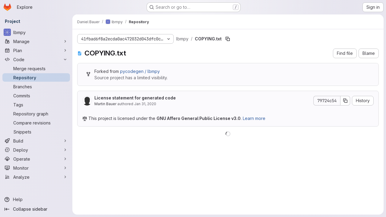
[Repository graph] (36, 113)
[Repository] (36, 77)
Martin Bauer (105, 104)
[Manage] (36, 41)
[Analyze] (36, 177)
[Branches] (36, 86)
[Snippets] (36, 131)
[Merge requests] (36, 68)
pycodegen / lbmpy (140, 71)
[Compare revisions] (36, 122)
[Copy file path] (228, 39)
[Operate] (36, 159)
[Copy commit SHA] (345, 100)
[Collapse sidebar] (36, 209)
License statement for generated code (135, 97)
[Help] (36, 199)
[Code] (36, 59)
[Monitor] (36, 168)
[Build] (36, 141)
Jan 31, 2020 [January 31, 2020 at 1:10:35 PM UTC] (145, 104)
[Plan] (36, 50)
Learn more (254, 118)
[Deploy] (36, 150)
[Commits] (36, 95)
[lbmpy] (36, 32)
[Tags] (36, 104)
